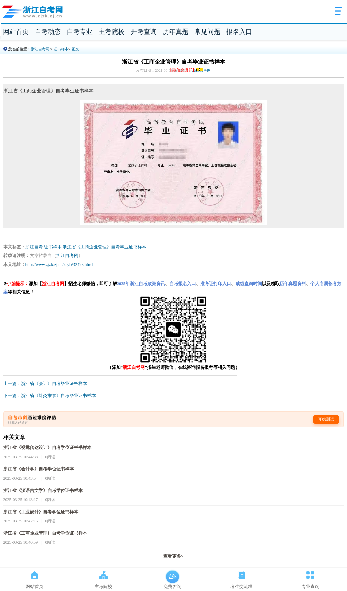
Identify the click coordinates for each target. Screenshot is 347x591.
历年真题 (175, 31)
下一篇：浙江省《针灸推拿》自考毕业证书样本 (49, 395)
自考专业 (80, 31)
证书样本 (61, 49)
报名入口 (239, 31)
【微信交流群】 (186, 70)
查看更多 (173, 556)
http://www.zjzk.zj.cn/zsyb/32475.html (59, 264)
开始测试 (326, 419)
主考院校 (111, 31)
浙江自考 (34, 247)
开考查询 (144, 31)
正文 (75, 49)
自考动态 (48, 31)
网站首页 (16, 31)
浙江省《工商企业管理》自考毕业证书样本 (104, 247)
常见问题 (207, 31)
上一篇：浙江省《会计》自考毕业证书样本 (45, 383)
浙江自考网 (40, 49)
